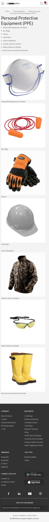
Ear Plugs (6, 31)
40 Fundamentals (7, 426)
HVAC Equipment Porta (33, 445)
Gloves (5, 34)
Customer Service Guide (33, 439)
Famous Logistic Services (33, 442)
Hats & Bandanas (9, 40)
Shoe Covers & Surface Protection (15, 50)
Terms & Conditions (19, 515)
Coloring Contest (30, 422)
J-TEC (3, 429)
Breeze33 (4, 460)
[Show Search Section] (41, 3)
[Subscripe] (44, 507)
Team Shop (28, 426)
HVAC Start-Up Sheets (33, 435)
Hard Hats (7, 37)
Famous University (31, 419)
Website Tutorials (31, 429)
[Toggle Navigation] (2, 3)
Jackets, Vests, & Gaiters (12, 44)
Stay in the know (24, 503)
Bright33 (4, 467)
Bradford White (30, 457)
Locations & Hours (8, 482)
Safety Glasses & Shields (12, 47)
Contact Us (5, 478)
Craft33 (4, 463)
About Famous (6, 416)
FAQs (26, 432)
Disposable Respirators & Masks (15, 27)
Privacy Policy (32, 515)
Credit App (28, 416)
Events (3, 485)
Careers (4, 419)
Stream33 (4, 457)
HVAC (26, 460)
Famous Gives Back (8, 422)
